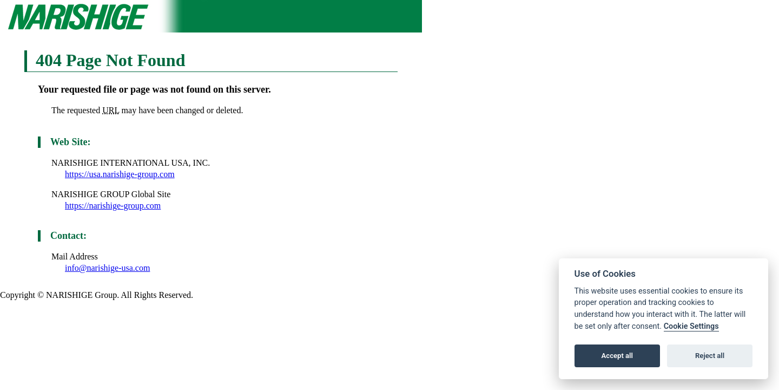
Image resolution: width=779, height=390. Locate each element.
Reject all (709, 356)
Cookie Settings (691, 326)
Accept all (617, 356)
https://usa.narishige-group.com (120, 174)
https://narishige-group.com (113, 205)
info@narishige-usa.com (107, 267)
